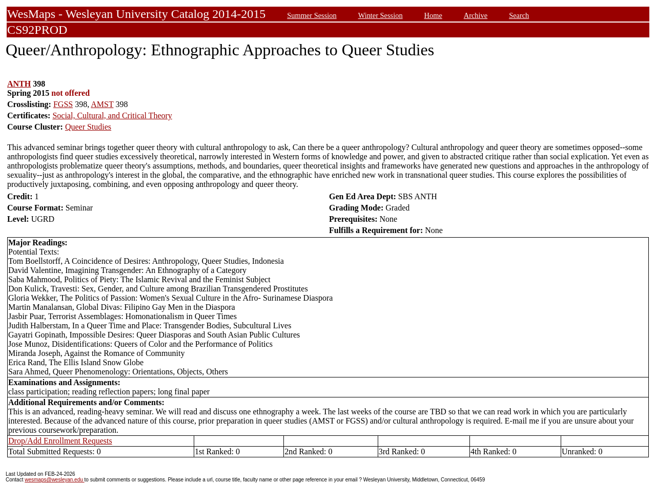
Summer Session (311, 15)
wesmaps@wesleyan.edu (54, 479)
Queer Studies (88, 126)
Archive (475, 15)
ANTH (19, 83)
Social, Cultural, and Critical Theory (112, 115)
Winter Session (380, 15)
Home (433, 15)
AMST (102, 104)
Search (519, 15)
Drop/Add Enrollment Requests (60, 440)
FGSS (63, 104)
